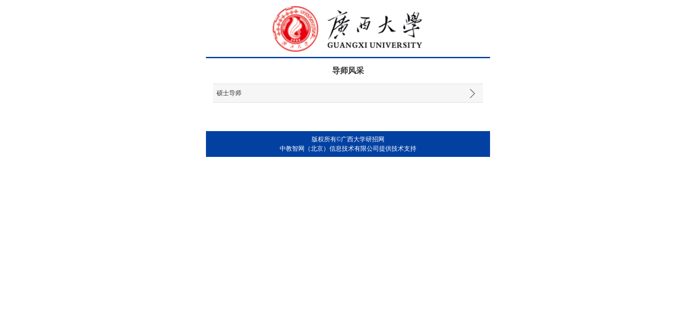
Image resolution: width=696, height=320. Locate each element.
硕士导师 (229, 93)
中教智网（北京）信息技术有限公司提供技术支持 (348, 148)
